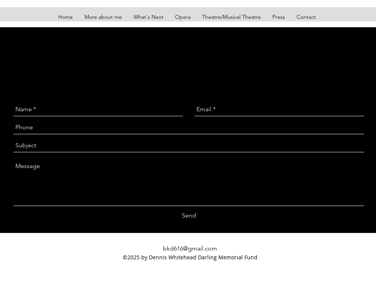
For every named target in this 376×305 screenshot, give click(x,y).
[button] (231, 17)
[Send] (189, 215)
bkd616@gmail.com (190, 248)
